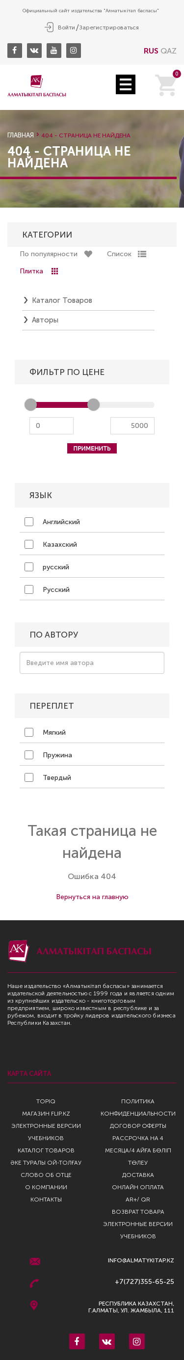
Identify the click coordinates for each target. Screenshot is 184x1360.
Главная (20, 135)
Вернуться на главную (92, 897)
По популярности (49, 254)
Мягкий (45, 732)
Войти (66, 27)
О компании (46, 1187)
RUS (151, 50)
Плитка (31, 271)
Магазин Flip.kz (46, 1113)
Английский (52, 521)
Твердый (48, 777)
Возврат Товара (138, 1211)
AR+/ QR (138, 1199)
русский (47, 566)
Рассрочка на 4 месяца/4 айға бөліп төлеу (138, 1150)
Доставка (138, 1175)
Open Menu (125, 84)
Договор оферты (138, 1125)
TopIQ (45, 1101)
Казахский (51, 544)
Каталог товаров (62, 300)
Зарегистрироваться (109, 27)
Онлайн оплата (138, 1187)
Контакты (46, 1199)
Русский (47, 589)
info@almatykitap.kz (141, 1260)
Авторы (45, 320)
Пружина (48, 754)
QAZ (168, 50)
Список (119, 254)
